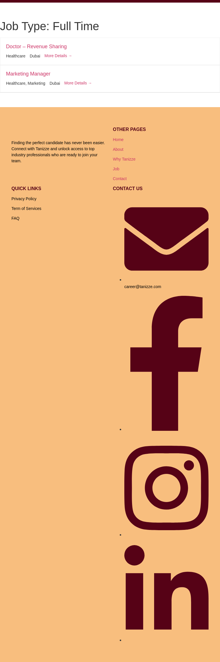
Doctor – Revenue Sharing (36, 46)
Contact (120, 178)
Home (118, 139)
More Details (58, 55)
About (118, 149)
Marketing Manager (28, 74)
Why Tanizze (124, 159)
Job (116, 169)
